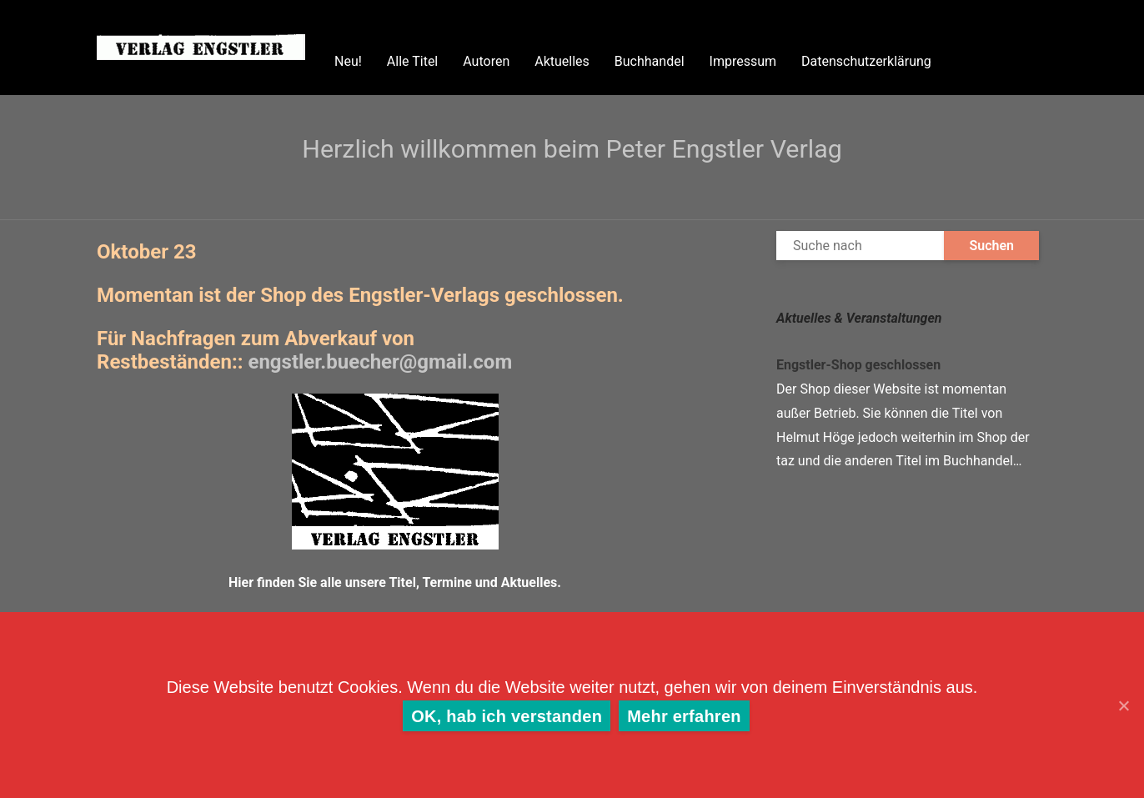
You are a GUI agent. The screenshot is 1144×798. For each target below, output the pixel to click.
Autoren (486, 61)
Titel (402, 582)
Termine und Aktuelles (489, 582)
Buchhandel (650, 61)
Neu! (348, 61)
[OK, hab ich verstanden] (1123, 705)
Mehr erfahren (684, 716)
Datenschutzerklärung (866, 61)
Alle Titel (412, 61)
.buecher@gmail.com (380, 362)
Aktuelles (562, 61)
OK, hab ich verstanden (506, 716)
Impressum (743, 61)
